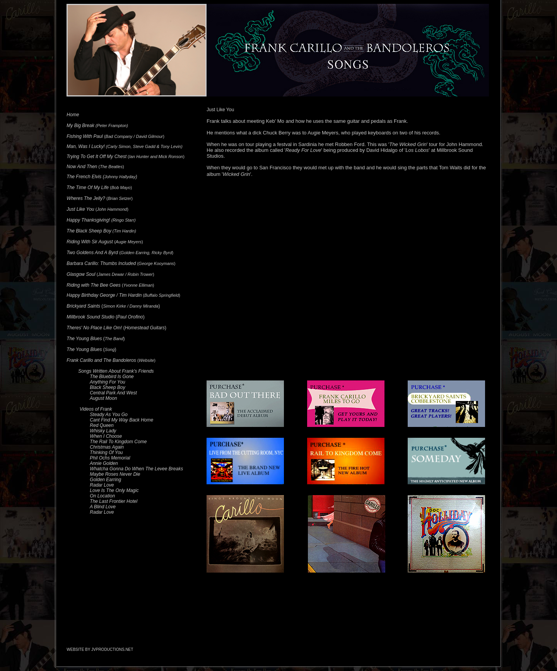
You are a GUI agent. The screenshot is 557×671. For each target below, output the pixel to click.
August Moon (103, 398)
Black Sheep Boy (107, 387)
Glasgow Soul (81, 274)
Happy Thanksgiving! (88, 220)
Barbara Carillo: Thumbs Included (101, 263)
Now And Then (82, 166)
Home (73, 114)
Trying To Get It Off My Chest (96, 156)
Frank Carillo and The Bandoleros (101, 360)
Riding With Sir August (90, 241)
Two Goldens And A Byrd (92, 252)
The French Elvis (84, 176)
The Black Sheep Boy (89, 231)
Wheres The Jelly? (86, 198)
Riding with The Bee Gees (93, 285)
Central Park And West (113, 393)
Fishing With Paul (85, 136)
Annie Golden (104, 463)
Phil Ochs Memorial (110, 458)
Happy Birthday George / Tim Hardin (104, 295)
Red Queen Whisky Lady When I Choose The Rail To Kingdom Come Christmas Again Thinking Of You (107, 439)
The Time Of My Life (88, 187)
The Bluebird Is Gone (111, 376)
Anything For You (107, 382)
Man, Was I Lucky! (85, 146)
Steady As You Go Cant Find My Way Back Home (110, 417)
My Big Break (80, 125)
